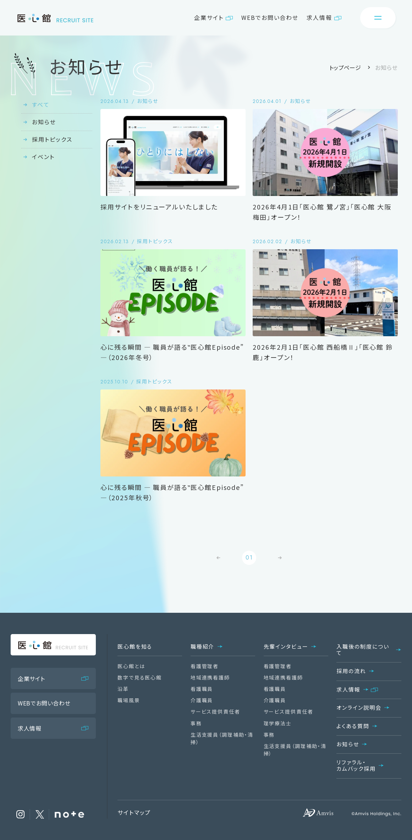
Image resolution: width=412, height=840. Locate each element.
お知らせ (44, 122)
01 (249, 557)
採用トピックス (52, 139)
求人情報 (319, 17)
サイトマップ (134, 812)
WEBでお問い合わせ (269, 17)
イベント (43, 156)
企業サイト (209, 17)
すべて (41, 104)
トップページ (345, 67)
